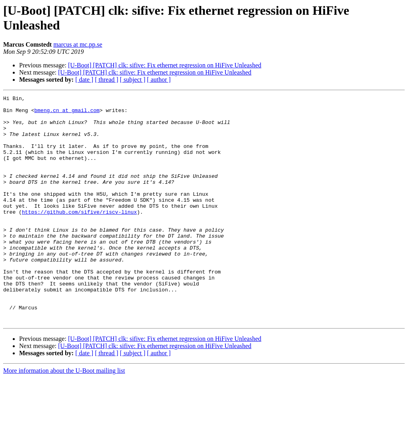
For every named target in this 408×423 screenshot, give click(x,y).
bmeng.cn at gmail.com (67, 113)
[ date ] (84, 79)
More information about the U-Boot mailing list (64, 416)
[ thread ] (106, 79)
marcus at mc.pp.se (77, 44)
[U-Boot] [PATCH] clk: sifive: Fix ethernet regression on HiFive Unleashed (164, 65)
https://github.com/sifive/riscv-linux (79, 235)
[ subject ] (132, 79)
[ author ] (159, 79)
